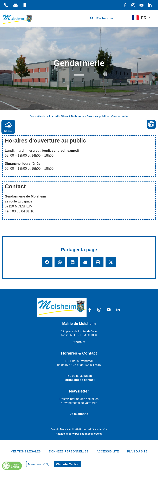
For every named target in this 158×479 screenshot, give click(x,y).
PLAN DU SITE (137, 451)
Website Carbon (68, 464)
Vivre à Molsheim (72, 116)
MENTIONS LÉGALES (26, 451)
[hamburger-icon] (124, 18)
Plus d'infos (8, 126)
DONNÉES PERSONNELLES (68, 451)
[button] (47, 262)
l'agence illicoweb (91, 433)
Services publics (98, 116)
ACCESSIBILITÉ (108, 451)
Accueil (53, 116)
